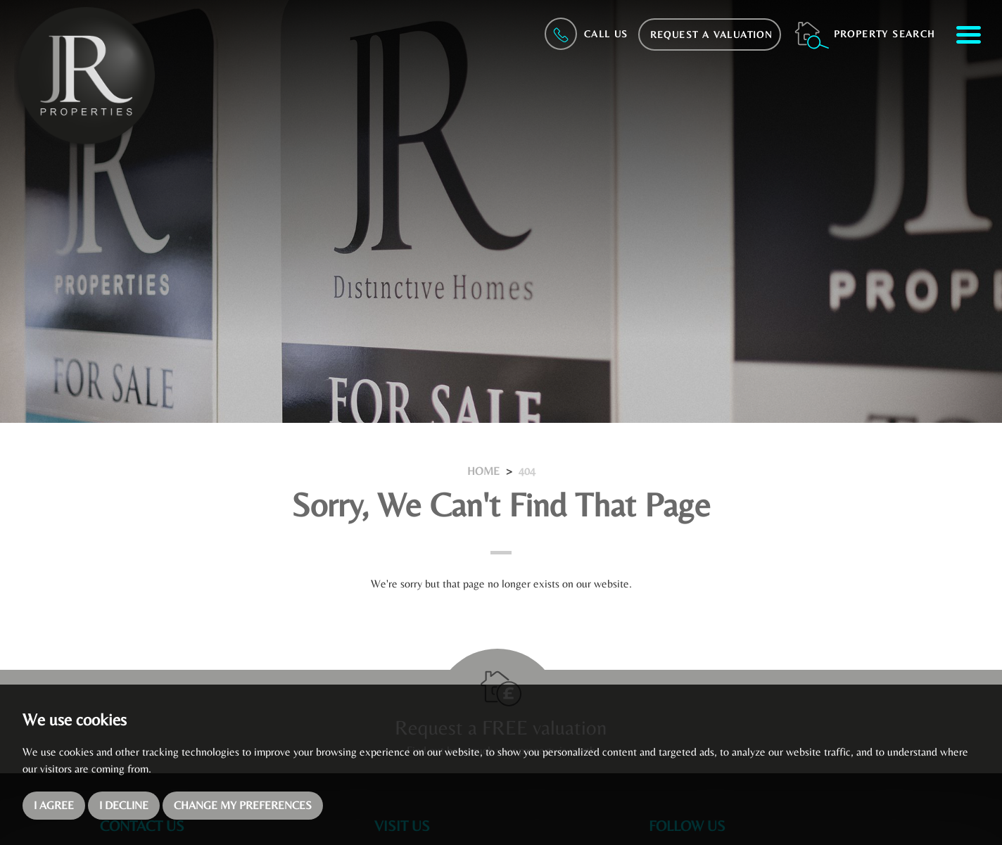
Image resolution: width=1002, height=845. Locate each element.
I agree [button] (54, 805)
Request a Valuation (711, 34)
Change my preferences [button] (243, 805)
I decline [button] (123, 805)
